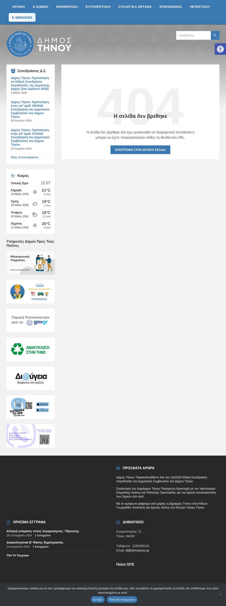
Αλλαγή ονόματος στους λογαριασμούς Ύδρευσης (43, 531)
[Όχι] (220, 594)
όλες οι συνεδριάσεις (25, 157)
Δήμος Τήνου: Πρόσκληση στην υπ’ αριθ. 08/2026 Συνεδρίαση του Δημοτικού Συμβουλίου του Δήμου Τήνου (30, 109)
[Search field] (197, 35)
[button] (220, 49)
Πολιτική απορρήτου (122, 599)
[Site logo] (39, 56)
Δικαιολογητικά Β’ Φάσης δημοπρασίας (35, 542)
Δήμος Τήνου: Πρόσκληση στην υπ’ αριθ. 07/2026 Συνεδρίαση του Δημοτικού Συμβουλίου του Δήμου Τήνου (30, 137)
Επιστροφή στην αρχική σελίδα (140, 150)
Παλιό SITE (125, 564)
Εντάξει (97, 599)
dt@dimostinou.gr (137, 550)
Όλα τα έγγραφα (18, 555)
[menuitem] (18, 6)
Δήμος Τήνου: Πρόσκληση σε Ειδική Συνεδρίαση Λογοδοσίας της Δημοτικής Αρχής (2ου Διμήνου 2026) (30, 83)
